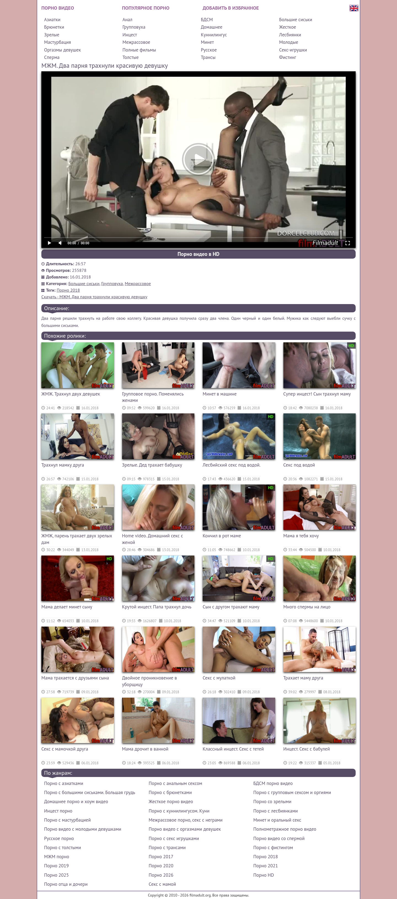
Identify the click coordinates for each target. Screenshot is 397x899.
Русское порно (59, 838)
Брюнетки (54, 27)
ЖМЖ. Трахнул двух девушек (70, 394)
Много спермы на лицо (307, 607)
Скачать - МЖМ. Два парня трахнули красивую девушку (94, 296)
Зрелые (51, 35)
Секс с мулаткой (219, 678)
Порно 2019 (56, 866)
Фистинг (287, 57)
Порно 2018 (68, 290)
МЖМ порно (56, 857)
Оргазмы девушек (62, 50)
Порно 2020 (161, 866)
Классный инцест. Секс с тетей (233, 749)
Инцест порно (58, 811)
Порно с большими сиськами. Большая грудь (89, 792)
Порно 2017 (161, 857)
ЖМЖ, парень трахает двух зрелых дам (76, 539)
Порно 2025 (56, 875)
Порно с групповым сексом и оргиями (292, 792)
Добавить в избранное (231, 8)
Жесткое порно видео (171, 801)
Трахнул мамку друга (62, 465)
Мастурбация (57, 42)
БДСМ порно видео (273, 783)
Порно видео (57, 8)
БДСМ (207, 20)
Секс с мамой (162, 884)
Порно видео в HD (198, 254)
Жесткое (287, 27)
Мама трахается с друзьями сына (75, 678)
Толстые (130, 57)
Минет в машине (220, 394)
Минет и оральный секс (277, 820)
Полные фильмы (139, 50)
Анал (127, 20)
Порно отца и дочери (66, 884)
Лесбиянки (290, 35)
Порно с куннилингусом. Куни (179, 811)
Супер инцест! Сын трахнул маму (317, 394)
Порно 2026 (161, 875)
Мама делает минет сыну (66, 607)
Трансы (208, 57)
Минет (207, 42)
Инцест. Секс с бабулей (306, 749)
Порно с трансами (167, 847)
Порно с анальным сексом (175, 783)
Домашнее (211, 27)
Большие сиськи (295, 20)
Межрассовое (136, 42)
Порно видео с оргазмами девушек (185, 829)
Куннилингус (214, 35)
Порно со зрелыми (272, 801)
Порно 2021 (265, 866)
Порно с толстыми (62, 847)
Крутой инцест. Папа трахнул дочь (157, 607)
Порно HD (263, 875)
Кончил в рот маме (222, 536)
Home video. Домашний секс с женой (152, 539)
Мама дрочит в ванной (145, 749)
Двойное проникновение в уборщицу (149, 681)
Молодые (288, 42)
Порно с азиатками (63, 783)
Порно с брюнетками (170, 792)
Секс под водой (299, 465)
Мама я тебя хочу (301, 536)
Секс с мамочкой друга (64, 749)
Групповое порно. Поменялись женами (153, 397)
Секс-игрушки (293, 50)
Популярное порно (146, 8)
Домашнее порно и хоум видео (76, 801)
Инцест (129, 35)
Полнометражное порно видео (284, 829)
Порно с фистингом (273, 847)
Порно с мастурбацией (67, 820)
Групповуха (133, 27)
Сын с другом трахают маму (231, 607)
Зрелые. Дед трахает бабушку (152, 465)
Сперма (52, 57)
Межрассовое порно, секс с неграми (185, 820)
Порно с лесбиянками (275, 811)
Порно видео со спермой (279, 838)
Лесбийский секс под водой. (232, 465)
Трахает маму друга (303, 678)
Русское (209, 50)
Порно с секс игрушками (174, 838)
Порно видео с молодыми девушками (82, 829)
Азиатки (52, 20)
